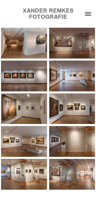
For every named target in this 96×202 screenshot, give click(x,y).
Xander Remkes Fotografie (49, 13)
